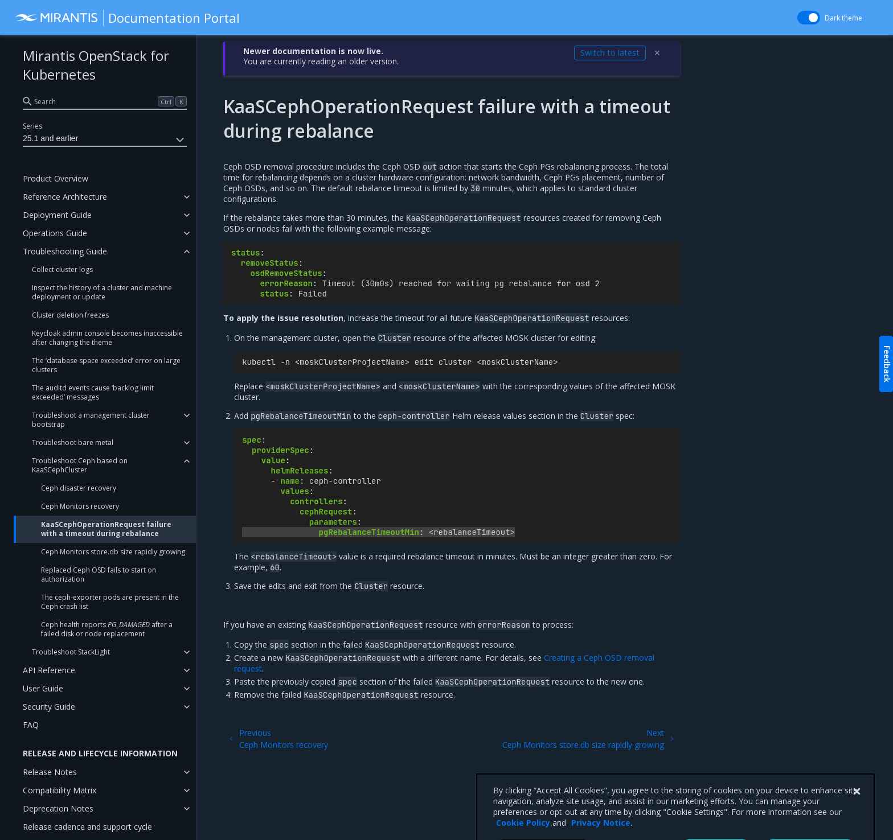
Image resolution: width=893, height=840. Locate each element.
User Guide (43, 688)
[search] (105, 101)
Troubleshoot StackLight (71, 652)
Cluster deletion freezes (70, 315)
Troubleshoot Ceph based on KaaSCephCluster (80, 465)
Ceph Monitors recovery (80, 506)
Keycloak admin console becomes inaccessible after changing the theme (107, 337)
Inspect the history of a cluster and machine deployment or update (102, 292)
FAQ (31, 724)
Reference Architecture (65, 196)
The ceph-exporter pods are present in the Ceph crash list (110, 601)
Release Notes (50, 772)
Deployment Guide (57, 214)
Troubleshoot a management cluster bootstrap (91, 419)
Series (32, 126)
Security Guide (49, 706)
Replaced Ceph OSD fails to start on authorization (98, 574)
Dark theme (843, 18)
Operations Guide (55, 233)
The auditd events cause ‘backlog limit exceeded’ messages (93, 392)
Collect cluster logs (62, 269)
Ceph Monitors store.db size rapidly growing (113, 552)
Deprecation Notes (58, 808)
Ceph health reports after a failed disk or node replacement (107, 629)
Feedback (887, 363)
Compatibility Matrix (59, 790)
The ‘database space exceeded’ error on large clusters (106, 365)
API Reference (49, 670)
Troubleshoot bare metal (72, 442)
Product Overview (55, 178)
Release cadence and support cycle (87, 826)
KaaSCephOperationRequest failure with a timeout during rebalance (106, 529)
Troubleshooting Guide (65, 251)
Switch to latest (610, 52)
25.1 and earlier (105, 140)
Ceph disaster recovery (78, 488)
